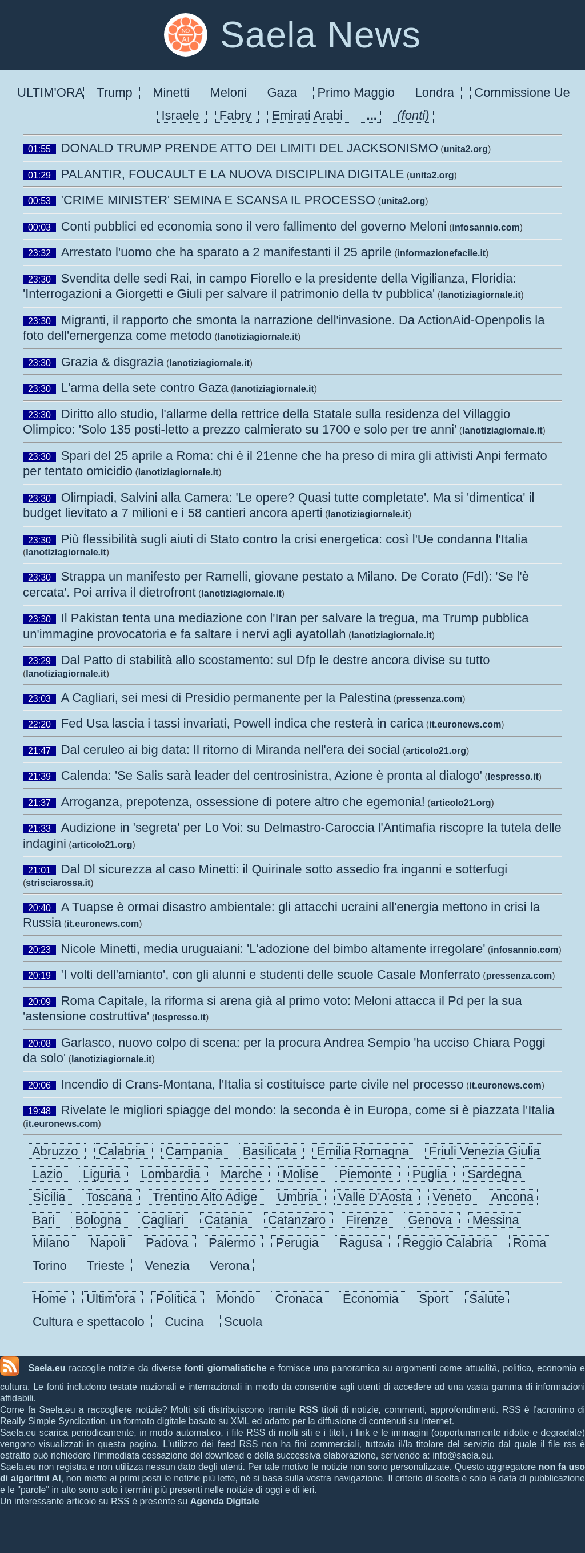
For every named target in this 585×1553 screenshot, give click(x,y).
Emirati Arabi (309, 115)
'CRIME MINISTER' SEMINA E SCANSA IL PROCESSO (218, 200)
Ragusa (362, 1243)
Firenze (368, 1220)
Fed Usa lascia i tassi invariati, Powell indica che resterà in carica (242, 723)
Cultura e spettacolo (90, 1321)
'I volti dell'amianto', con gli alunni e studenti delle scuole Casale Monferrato (270, 974)
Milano (53, 1243)
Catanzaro (299, 1220)
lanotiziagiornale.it (480, 295)
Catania (227, 1220)
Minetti (173, 92)
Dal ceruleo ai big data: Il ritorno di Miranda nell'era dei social (230, 749)
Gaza (283, 92)
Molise (302, 1174)
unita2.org (466, 149)
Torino (51, 1265)
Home (51, 1299)
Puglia (432, 1174)
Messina (496, 1220)
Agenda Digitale (224, 1501)
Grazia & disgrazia (112, 362)
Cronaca (300, 1299)
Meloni (230, 92)
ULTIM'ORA (50, 92)
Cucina (186, 1321)
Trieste (107, 1265)
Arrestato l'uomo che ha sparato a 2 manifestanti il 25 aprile (226, 252)
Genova (431, 1220)
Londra (436, 92)
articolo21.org (436, 751)
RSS (308, 1410)
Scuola (243, 1321)
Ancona (513, 1197)
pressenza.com (429, 699)
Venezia (169, 1265)
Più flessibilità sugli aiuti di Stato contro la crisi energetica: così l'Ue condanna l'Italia (294, 539)
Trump (116, 92)
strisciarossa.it (58, 883)
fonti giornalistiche (225, 1368)
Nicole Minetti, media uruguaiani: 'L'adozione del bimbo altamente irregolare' (273, 949)
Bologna (99, 1220)
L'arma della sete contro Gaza (145, 387)
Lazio (49, 1174)
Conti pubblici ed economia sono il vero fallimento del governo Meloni (254, 226)
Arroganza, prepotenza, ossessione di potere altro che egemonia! (243, 802)
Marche (243, 1174)
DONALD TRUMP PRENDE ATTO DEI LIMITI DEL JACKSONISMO (249, 148)
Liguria (103, 1174)
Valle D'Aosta (377, 1197)
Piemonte (367, 1174)
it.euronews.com (465, 724)
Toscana (110, 1197)
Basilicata (271, 1151)
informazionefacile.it (441, 253)
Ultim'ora (112, 1299)
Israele (182, 115)
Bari (45, 1220)
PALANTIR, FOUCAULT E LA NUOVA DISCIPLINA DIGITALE (232, 174)
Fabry (237, 115)
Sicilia (51, 1197)
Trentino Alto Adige (207, 1197)
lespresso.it (513, 776)
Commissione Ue (522, 92)
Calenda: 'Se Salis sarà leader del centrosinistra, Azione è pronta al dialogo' (271, 775)
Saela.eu (47, 1368)
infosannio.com (486, 227)
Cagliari (164, 1220)
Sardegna (495, 1174)
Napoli (109, 1243)
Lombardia (172, 1174)
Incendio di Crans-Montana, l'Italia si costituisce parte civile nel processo (262, 1084)
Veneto (454, 1197)
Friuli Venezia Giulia (485, 1151)
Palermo (233, 1243)
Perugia (299, 1243)
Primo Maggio (358, 92)
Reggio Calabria (449, 1243)
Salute (487, 1299)
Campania (196, 1151)
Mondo (237, 1299)
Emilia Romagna (364, 1151)
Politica (177, 1299)
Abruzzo (57, 1151)
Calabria (123, 1151)
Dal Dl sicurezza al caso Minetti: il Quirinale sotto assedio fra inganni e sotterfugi (284, 869)
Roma (530, 1243)
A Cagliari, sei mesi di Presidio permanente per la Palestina (226, 697)
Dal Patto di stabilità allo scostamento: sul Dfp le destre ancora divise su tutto (275, 660)
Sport (435, 1299)
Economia (372, 1299)
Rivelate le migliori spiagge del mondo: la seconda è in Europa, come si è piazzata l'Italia (308, 1110)
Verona (229, 1265)
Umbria (299, 1197)
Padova (168, 1243)
